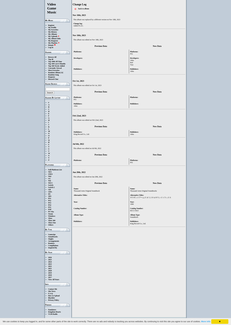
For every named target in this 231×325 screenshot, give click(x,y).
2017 (50, 277)
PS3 (49, 203)
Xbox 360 (51, 220)
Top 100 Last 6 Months (57, 64)
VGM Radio (52, 314)
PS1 (49, 198)
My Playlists (54, 43)
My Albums (52, 34)
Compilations (53, 245)
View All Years (53, 279)
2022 (50, 266)
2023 (50, 264)
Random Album (54, 73)
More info (206, 321)
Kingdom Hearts (54, 312)
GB (49, 190)
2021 (50, 268)
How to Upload (54, 296)
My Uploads (53, 36)
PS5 (49, 207)
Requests (51, 77)
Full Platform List (55, 170)
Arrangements (53, 241)
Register (51, 25)
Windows (51, 216)
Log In (50, 47)
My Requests (53, 41)
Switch (50, 185)
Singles (50, 239)
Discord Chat (53, 79)
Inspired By (52, 248)
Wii (49, 181)
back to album (83, 9)
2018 (50, 275)
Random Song (53, 75)
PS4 (49, 205)
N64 (49, 176)
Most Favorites (54, 70)
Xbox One (52, 223)
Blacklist (51, 298)
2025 (50, 260)
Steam (50, 214)
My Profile (52, 27)
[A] (62, 73)
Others (50, 225)
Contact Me (52, 289)
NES (50, 172)
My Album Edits (54, 39)
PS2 (49, 201)
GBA (50, 192)
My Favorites (53, 30)
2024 (50, 262)
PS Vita (51, 212)
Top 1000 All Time (55, 61)
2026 (50, 257)
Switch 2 (51, 187)
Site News (52, 291)
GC (49, 179)
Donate (52, 45)
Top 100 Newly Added (56, 66)
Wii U (50, 183)
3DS (49, 196)
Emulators (52, 310)
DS (49, 194)
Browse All (52, 57)
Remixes (51, 243)
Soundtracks (53, 237)
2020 (50, 271)
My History (52, 32)
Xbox (50, 218)
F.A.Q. (50, 293)
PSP (49, 209)
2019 (50, 273)
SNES (50, 174)
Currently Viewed (55, 68)
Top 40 (50, 59)
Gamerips (52, 234)
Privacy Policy (53, 300)
